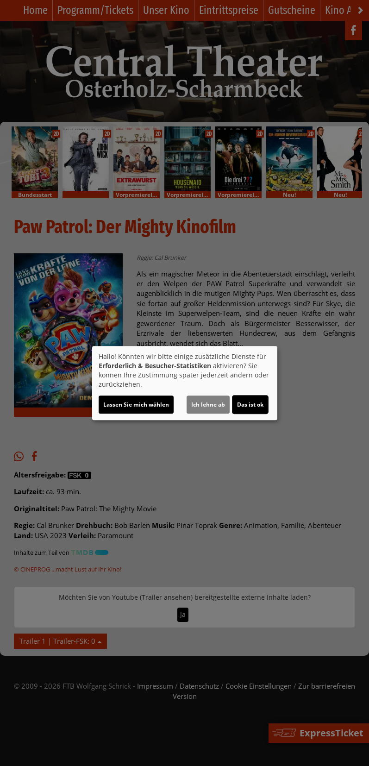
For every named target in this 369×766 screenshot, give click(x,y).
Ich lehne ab (208, 404)
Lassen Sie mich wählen (136, 404)
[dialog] (184, 383)
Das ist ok (250, 404)
